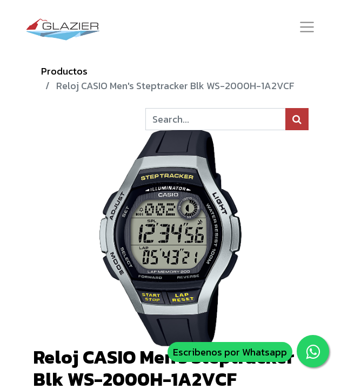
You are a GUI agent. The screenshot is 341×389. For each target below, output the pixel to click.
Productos (64, 71)
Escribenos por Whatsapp (230, 352)
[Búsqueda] (297, 119)
